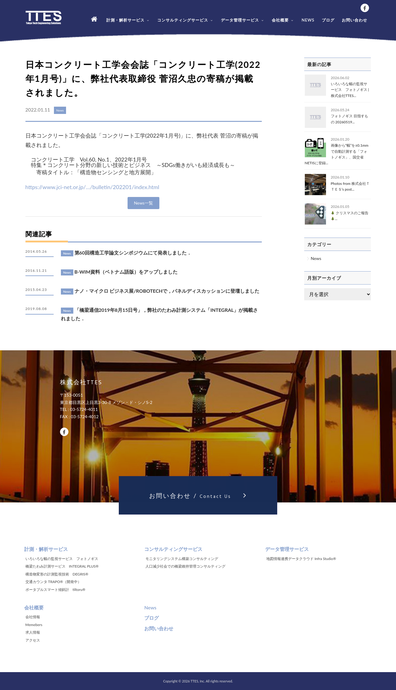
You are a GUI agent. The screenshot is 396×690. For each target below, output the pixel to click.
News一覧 (143, 202)
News (316, 258)
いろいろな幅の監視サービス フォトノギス (61, 558)
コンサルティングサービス (185, 20)
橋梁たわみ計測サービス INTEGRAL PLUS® (62, 566)
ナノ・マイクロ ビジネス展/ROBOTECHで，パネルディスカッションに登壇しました (167, 291)
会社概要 (283, 20)
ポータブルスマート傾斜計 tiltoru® (55, 589)
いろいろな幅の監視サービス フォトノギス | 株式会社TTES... (350, 90)
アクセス (32, 640)
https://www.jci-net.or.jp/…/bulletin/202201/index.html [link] (92, 187)
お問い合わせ (354, 20)
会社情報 (32, 617)
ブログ (328, 20)
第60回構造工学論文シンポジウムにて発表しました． (133, 252)
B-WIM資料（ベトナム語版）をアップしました (126, 272)
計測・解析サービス (128, 20)
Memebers (33, 624)
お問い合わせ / (198, 500)
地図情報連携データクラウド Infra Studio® (301, 558)
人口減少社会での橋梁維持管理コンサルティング (185, 566)
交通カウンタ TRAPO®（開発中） (53, 581)
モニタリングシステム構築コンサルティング (181, 558)
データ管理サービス (243, 20)
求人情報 (32, 632)
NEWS (307, 20)
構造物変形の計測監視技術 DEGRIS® (56, 574)
